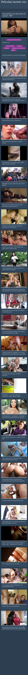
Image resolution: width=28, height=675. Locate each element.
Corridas (19, 46)
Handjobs (6, 48)
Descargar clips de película (14, 39)
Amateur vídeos (10, 46)
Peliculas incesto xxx (13, 1)
